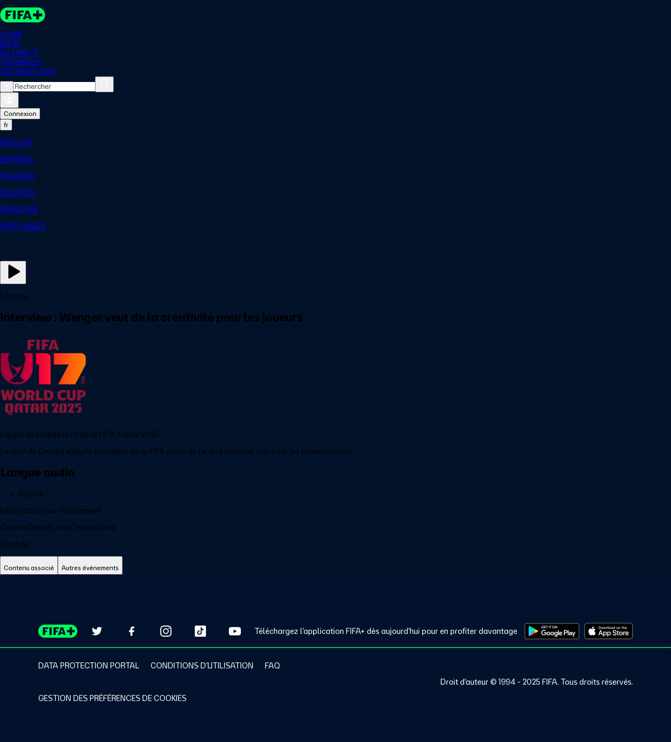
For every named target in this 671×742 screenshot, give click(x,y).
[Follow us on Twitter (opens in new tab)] (97, 631)
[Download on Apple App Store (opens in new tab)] (608, 631)
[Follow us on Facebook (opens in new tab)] (131, 631)
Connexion (20, 113)
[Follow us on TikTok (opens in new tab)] (200, 631)
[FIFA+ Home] (22, 15)
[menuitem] (335, 142)
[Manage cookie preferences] (112, 698)
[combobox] (54, 86)
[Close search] (7, 86)
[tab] (29, 568)
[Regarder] (13, 272)
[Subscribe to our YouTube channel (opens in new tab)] (235, 631)
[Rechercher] (104, 84)
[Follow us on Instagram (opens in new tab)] (166, 631)
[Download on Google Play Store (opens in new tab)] (552, 631)
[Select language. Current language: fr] (6, 124)
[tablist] (335, 568)
